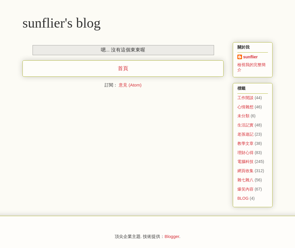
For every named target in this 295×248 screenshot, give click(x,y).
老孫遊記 (245, 134)
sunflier (250, 57)
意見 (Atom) (130, 84)
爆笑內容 (245, 189)
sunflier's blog (61, 22)
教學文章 (245, 143)
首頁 (123, 68)
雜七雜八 (245, 180)
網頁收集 (245, 170)
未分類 (243, 116)
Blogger (171, 236)
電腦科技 (245, 161)
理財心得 (245, 152)
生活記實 (245, 125)
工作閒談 (245, 97)
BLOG (243, 198)
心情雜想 (245, 107)
